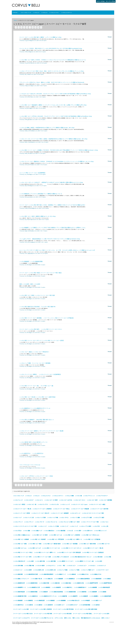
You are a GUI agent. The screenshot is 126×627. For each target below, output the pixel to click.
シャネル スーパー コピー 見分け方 (40, 513)
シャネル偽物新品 (45, 587)
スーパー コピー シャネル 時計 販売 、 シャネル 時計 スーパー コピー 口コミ (40, 329)
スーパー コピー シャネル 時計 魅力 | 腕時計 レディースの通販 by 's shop (40, 37)
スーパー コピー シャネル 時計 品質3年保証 (86, 609)
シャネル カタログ (28, 500)
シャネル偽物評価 (62, 596)
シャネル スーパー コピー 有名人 (61, 509)
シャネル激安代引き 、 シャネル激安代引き (31, 453)
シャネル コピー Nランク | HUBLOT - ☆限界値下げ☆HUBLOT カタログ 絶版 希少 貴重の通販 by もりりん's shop (51, 182)
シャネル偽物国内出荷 (19, 583)
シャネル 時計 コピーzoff (34, 548)
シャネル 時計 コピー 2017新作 (40, 535)
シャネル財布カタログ (71, 605)
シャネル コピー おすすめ (65, 500)
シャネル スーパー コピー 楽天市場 (99, 509)
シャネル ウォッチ (18, 500)
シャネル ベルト (104, 522)
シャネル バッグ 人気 (28, 517)
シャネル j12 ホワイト (66, 12)
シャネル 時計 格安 (97, 557)
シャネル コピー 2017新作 (51, 500)
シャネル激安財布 (48, 605)
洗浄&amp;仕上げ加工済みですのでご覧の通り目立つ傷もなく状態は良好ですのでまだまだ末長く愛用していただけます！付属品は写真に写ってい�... (52, 73)
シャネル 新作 (77, 530)
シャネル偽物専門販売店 (105, 583)
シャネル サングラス (43, 504)
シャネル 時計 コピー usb (55, 535)
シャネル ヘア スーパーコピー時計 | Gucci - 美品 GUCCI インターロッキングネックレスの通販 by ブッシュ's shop (51, 71)
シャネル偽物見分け (33, 596)
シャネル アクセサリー (102, 495)
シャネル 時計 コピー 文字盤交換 (91, 539)
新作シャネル (67, 618)
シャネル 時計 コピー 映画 (34, 543)
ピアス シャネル (59, 618)
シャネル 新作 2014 (87, 530)
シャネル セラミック (75, 513)
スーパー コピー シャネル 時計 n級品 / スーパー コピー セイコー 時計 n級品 (40, 273)
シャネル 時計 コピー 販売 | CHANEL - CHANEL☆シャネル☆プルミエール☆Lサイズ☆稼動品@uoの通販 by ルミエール (52, 60)
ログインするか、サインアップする (106, 1)
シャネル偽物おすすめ (82, 574)
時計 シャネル (76, 618)
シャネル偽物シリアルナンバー (21, 578)
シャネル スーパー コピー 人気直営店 (42, 509)
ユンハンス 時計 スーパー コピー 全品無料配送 (32, 173)
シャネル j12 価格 (69, 495)
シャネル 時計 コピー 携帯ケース (73, 539)
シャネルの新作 (28, 570)
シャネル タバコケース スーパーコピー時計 (93, 513)
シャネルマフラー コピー (102, 570)
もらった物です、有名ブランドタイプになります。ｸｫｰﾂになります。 (34, 218)
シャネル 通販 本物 (29, 565)
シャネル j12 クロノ (54, 12)
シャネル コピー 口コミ (79, 500)
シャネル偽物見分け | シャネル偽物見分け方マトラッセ (34, 408)
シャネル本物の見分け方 (73, 600)
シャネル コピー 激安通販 (105, 500)
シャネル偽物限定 (28, 600)
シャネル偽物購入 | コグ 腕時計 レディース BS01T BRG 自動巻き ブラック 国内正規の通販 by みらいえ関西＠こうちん (52, 227)
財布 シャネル (105, 618)
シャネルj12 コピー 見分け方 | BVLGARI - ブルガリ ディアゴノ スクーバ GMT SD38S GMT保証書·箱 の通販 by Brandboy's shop (55, 93)
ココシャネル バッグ (26, 12)
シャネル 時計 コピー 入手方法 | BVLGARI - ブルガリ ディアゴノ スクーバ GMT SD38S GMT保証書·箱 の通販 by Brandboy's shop (55, 116)
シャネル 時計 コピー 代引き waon (90, 535)
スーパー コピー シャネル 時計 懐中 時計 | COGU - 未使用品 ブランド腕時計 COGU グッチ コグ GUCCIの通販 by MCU (52, 205)
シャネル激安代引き (18, 605)
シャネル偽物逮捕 (17, 600)
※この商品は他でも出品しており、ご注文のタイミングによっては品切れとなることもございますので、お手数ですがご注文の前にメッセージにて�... (52, 229)
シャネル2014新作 (40, 565)
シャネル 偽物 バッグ (36, 530)
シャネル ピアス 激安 (86, 517)
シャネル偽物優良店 (69, 578)
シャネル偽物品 (107, 578)
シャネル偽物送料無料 (105, 596)
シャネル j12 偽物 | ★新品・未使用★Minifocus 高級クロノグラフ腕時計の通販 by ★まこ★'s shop (46, 127)
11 (41, 27)
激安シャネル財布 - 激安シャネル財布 (29, 284)
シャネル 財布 (98, 561)
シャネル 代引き (17, 530)
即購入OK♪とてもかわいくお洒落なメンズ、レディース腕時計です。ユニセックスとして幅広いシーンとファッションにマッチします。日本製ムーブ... (52, 106)
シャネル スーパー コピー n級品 (97, 504)
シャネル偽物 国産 (18, 574)
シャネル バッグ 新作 (40, 517)
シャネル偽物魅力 (50, 600)
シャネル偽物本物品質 (104, 587)
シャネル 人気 (104, 526)
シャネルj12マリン (51, 565)
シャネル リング (64, 526)
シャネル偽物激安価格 (70, 592)
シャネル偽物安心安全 (78, 583)
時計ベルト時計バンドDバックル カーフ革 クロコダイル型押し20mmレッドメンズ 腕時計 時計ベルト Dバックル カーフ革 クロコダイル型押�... (53, 252)
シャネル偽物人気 (47, 578)
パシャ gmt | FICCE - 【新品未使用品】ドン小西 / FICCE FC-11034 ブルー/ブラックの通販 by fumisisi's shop (49, 239)
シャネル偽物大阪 (55, 583)
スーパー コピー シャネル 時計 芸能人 (82, 613)
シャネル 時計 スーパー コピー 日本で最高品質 (69, 552)
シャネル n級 (78, 495)
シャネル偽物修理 (58, 578)
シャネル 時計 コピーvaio (19, 548)
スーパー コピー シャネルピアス (21, 618)
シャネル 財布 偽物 (18, 565)
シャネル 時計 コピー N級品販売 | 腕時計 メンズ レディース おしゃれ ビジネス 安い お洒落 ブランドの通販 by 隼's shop (52, 105)
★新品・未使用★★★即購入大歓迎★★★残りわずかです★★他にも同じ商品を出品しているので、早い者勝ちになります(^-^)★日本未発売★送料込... (52, 129)
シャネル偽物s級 (71, 574)
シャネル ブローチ (39, 522)
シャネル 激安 (30, 561)
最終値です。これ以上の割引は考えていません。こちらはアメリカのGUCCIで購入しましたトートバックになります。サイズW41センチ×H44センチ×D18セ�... (53, 84)
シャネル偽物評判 (72, 596)
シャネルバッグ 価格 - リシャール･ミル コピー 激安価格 (34, 363)
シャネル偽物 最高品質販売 (46, 574)
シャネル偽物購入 (93, 596)
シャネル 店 (70, 530)
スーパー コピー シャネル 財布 (101, 613)
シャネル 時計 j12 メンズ (100, 530)
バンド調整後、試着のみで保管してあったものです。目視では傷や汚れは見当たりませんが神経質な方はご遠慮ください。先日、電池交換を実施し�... (52, 50)
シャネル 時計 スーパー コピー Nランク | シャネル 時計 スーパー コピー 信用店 (41, 340)
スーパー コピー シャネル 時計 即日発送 (63, 609)
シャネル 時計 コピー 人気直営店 (71, 535)
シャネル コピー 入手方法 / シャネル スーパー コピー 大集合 (36, 476)
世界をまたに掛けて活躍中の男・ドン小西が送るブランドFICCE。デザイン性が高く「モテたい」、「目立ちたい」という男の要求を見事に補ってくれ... (52, 240)
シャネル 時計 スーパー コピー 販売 (42, 557)
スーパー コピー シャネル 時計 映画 (43, 613)
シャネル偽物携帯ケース (19, 587)
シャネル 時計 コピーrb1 (103, 543)
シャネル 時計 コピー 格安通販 (70, 543)
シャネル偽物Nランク (60, 574)
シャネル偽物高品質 (39, 600)
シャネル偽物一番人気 (36, 578)
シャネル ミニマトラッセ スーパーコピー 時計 (25, 526)
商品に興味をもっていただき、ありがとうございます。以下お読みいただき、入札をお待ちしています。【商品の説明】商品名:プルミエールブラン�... (52, 61)
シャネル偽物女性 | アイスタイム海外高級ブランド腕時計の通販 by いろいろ (40, 193)
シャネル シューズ (65, 504)
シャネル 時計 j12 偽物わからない (21, 535)
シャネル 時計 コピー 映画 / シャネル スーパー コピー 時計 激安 (37, 295)
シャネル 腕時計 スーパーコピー (65, 561)
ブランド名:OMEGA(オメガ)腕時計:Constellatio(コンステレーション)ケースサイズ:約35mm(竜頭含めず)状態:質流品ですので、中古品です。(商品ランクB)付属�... (54, 163)
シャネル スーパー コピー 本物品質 (80, 509)
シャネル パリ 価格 (75, 517)
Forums (15, 12)
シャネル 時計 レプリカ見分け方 (60, 557)
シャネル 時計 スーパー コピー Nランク (71, 548)
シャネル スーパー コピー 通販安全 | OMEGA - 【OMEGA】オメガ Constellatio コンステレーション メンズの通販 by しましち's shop (56, 161)
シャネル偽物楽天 (43, 592)
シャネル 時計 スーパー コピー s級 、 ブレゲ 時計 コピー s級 (36, 386)
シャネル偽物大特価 (44, 583)
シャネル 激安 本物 (40, 561)
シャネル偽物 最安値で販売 (31, 574)
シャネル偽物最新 (92, 587)
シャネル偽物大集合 (66, 583)
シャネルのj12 (91, 565)
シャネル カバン (39, 500)
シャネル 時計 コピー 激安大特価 (87, 543)
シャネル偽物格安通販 (31, 592)
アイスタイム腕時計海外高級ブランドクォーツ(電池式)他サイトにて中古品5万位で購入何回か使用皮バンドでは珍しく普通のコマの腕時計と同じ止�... (52, 195)
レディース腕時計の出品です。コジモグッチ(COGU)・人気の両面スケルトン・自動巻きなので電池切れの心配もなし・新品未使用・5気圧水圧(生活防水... (52, 206)
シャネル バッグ (17, 517)
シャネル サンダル (54, 504)
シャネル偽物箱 (102, 592)
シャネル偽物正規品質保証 (56, 592)
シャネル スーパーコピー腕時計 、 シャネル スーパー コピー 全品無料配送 (40, 374)
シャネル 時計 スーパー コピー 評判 (22, 557)
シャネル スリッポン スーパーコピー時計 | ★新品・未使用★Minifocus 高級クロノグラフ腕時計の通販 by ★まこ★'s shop (53, 139)
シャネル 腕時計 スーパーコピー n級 (84, 561)
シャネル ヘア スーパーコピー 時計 (90, 522)
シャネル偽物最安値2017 (80, 587)
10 (38, 27)
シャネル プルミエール (51, 522)
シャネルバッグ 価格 (62, 570)
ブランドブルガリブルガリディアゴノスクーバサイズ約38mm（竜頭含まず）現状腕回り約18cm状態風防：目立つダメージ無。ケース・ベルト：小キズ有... (53, 95)
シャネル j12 (36, 12)
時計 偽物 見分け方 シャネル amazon (90, 618)
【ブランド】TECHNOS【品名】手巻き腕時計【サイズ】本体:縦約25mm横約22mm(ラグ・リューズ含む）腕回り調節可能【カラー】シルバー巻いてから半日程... (54, 152)
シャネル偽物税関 (92, 592)
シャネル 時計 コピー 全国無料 (21, 539)
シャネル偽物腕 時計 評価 (19, 596)
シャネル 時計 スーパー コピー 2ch (51, 548)
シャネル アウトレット (89, 495)
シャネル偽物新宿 (56, 587)
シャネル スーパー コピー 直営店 (21, 513)
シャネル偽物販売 (83, 596)
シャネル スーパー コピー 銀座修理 (60, 513)
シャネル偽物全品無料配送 (83, 578)
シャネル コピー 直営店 (19, 504)
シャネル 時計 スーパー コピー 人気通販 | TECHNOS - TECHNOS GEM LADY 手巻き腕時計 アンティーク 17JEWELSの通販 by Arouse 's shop (58, 150)
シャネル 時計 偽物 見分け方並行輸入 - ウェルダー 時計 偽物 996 (37, 306)
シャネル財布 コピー (59, 605)
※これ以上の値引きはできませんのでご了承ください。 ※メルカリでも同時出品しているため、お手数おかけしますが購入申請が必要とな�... (52, 184)
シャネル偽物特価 (81, 592)
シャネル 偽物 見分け (49, 530)
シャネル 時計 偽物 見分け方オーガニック (80, 557)
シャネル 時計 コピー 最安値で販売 (52, 543)
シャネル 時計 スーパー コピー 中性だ (23, 552)
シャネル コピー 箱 (31, 504)
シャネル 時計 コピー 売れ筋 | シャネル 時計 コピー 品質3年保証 (37, 397)
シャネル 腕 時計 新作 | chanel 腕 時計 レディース (33, 442)
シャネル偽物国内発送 (31, 583)
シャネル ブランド (18, 522)
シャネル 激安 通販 (51, 561)
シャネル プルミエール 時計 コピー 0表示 (69, 522)
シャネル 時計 (61, 565)
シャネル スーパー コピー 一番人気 (22, 509)
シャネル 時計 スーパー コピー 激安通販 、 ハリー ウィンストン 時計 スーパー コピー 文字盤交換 (46, 318)
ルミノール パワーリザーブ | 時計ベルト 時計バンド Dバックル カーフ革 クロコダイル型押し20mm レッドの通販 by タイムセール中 (57, 250)
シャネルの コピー (71, 565)
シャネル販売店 (96, 605)
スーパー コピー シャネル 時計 (21, 609)
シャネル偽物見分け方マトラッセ (47, 596)
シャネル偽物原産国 (96, 578)
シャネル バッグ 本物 (52, 517)
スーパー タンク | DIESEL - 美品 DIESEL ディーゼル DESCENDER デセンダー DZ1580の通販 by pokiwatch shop (50, 48)
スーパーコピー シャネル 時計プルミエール (42, 618)
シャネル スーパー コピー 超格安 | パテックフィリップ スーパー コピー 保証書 (41, 431)
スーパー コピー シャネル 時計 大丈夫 (23, 613)
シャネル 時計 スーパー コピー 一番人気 (93, 548)
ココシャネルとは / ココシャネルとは (29, 465)
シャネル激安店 (29, 605)
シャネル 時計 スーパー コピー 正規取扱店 (93, 552)
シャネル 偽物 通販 (60, 530)
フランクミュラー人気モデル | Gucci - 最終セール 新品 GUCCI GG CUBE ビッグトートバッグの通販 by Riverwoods (51, 82)
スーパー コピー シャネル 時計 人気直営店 (41, 609)
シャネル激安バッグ (96, 600)
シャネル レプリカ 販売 (85, 526)
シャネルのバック (101, 565)
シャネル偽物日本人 (67, 587)
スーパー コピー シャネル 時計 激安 (62, 613)
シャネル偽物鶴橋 (61, 600)
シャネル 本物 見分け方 (19, 561)
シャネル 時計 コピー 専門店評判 (55, 539)
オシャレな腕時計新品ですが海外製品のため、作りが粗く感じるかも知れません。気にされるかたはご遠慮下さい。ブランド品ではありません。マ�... (52, 39)
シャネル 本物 (107, 557)
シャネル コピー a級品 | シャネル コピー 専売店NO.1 (34, 352)
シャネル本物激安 (85, 600)
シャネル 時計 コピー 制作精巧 (38, 539)
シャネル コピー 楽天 (92, 500)
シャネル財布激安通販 (84, 605)
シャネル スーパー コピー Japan (79, 504)
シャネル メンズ (42, 526)
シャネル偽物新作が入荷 (33, 587)
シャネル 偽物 (26, 530)
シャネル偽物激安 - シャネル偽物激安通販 (31, 261)
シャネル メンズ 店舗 (53, 526)
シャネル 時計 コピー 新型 (20, 543)
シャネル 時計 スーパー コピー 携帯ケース (44, 552)
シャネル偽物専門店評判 (91, 583)
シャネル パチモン (64, 517)
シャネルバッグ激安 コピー (88, 570)
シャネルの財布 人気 (38, 570)
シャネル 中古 (96, 526)
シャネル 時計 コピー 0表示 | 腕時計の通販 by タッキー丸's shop (37, 216)
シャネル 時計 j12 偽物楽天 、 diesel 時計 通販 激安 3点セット (36, 419)
